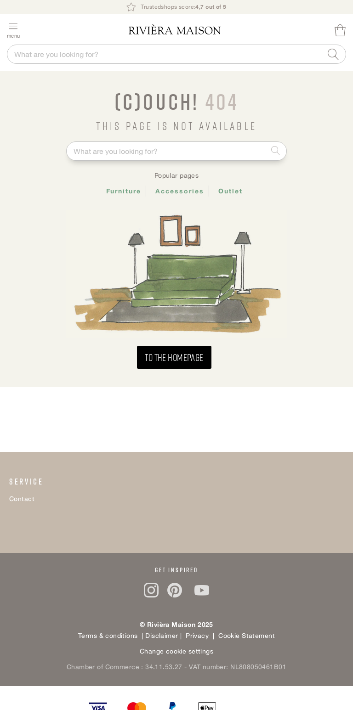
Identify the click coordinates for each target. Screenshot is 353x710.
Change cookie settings (176, 651)
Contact (21, 498)
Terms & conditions (108, 635)
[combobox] (176, 54)
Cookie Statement (246, 635)
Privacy (196, 635)
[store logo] (175, 29)
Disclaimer (162, 635)
